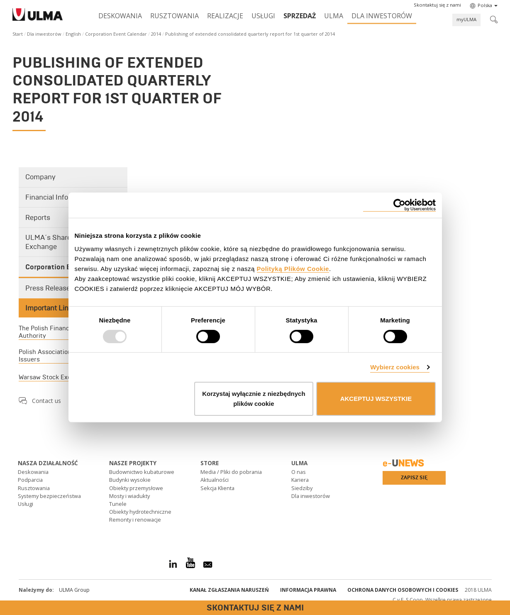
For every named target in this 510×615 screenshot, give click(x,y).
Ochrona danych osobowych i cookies (402, 589)
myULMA (466, 19)
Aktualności (214, 479)
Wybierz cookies (395, 367)
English (73, 34)
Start (17, 34)
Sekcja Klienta (217, 488)
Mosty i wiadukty (129, 496)
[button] (437, 5)
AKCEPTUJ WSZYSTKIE (376, 398)
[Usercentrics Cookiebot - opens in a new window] (399, 205)
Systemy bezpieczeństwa (49, 496)
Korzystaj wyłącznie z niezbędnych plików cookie (253, 398)
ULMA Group (74, 589)
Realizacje (225, 15)
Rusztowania (174, 15)
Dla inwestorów (381, 15)
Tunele (118, 504)
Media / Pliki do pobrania (231, 472)
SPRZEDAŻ (299, 15)
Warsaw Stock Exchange (54, 377)
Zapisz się (414, 478)
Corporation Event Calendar (116, 34)
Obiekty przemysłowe (136, 488)
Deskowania (120, 15)
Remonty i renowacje (135, 519)
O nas (298, 472)
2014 (156, 34)
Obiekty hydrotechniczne (140, 511)
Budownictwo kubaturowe (141, 472)
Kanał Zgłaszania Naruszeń (229, 589)
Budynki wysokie (130, 479)
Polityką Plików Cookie (293, 268)
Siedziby (301, 488)
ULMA (333, 15)
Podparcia (30, 479)
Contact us (46, 401)
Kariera (300, 479)
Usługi (263, 15)
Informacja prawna (308, 589)
